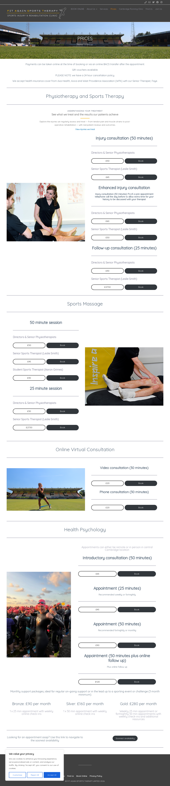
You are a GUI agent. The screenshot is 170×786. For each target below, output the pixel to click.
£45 (107, 177)
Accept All (52, 775)
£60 (107, 221)
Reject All (35, 775)
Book (140, 161)
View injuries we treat (85, 129)
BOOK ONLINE (77, 9)
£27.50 (107, 287)
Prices (113, 9)
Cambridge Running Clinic (131, 9)
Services (104, 9)
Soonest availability (125, 738)
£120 (97, 681)
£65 (97, 573)
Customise (17, 775)
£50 (107, 161)
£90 (97, 645)
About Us (91, 9)
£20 (107, 483)
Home (80, 44)
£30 (107, 270)
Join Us (158, 9)
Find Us (149, 9)
